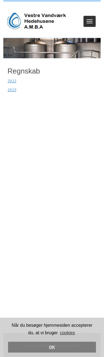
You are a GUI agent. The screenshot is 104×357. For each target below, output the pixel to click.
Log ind (52, 8)
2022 (11, 80)
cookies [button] (67, 332)
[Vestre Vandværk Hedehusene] (35, 21)
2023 (11, 89)
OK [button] (52, 347)
